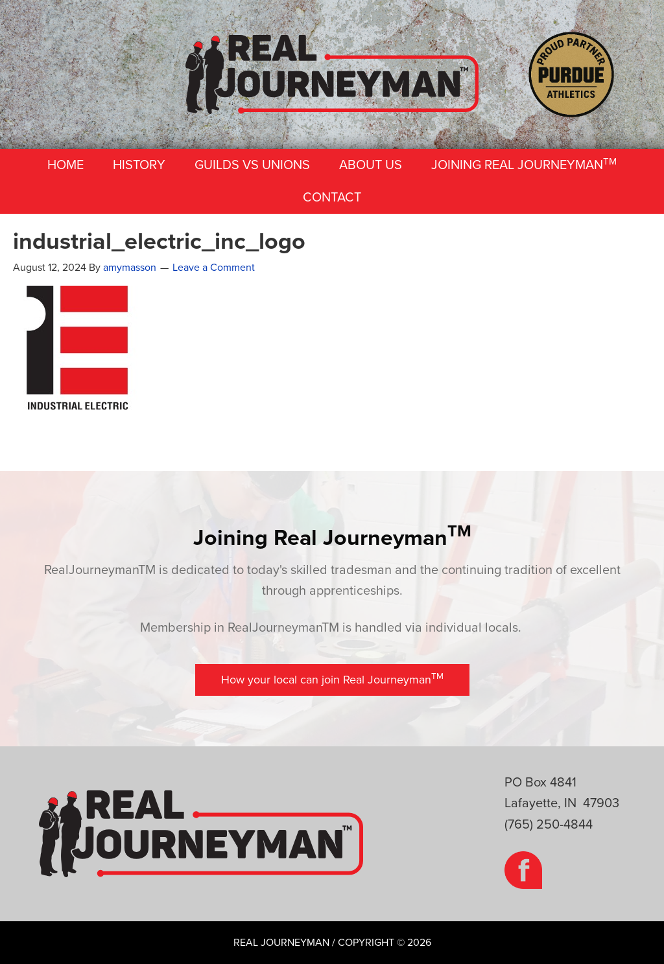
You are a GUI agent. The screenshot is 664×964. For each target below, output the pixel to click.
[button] (332, 680)
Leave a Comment (213, 267)
